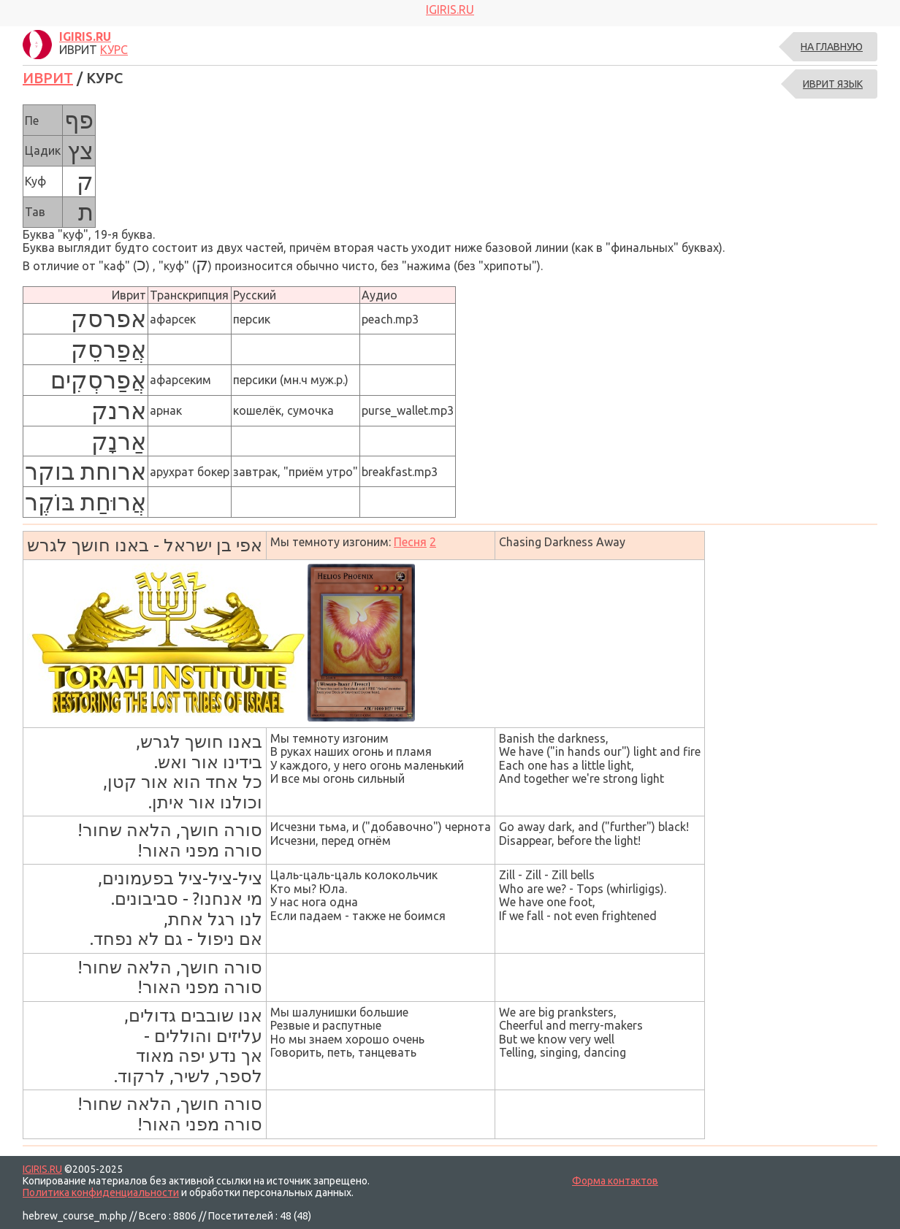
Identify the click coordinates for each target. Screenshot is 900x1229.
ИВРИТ (48, 77)
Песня (410, 541)
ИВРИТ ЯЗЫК (833, 84)
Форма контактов (615, 1181)
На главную (832, 47)
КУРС (114, 49)
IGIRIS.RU (42, 1169)
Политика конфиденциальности (101, 1192)
